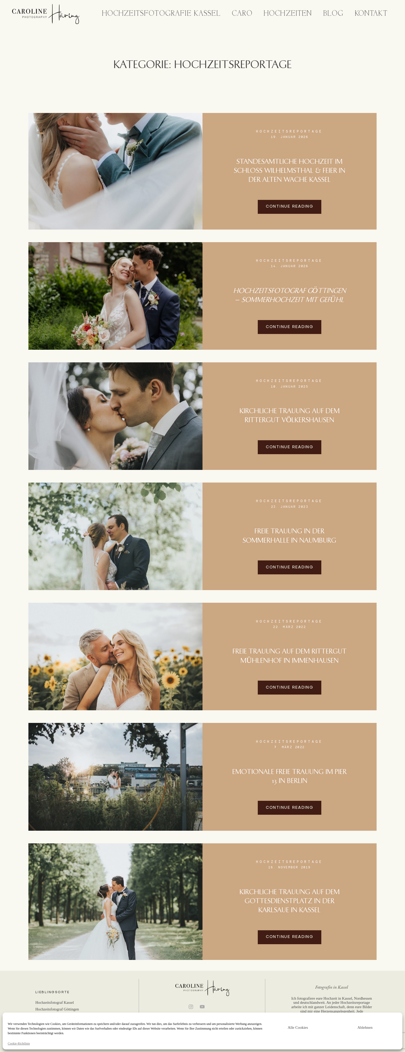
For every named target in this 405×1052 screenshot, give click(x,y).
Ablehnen (364, 1027)
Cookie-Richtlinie (19, 1043)
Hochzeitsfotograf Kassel (54, 1002)
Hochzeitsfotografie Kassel (161, 14)
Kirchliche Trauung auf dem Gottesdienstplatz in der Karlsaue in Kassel (289, 901)
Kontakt (371, 14)
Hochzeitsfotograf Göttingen (57, 1009)
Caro (242, 14)
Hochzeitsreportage (289, 131)
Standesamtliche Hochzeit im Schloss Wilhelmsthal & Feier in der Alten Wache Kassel (289, 171)
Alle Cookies (298, 1027)
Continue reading (289, 206)
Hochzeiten (288, 14)
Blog (333, 14)
